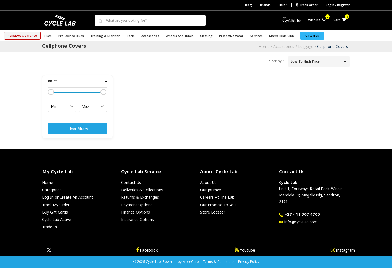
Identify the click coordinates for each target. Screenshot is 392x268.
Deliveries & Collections (142, 189)
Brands (265, 5)
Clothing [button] (206, 36)
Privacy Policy (248, 262)
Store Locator (212, 212)
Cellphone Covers (332, 46)
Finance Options (135, 212)
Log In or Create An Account (67, 197)
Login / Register (338, 5)
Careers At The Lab (217, 197)
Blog (248, 5)
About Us (208, 182)
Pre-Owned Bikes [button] (71, 36)
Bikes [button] (48, 36)
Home (264, 46)
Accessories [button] (150, 36)
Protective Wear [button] (231, 36)
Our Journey (210, 189)
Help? (283, 5)
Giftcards (312, 36)
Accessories (283, 46)
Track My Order (55, 204)
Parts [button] (131, 36)
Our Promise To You (218, 204)
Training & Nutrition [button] (105, 36)
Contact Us (131, 182)
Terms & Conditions (218, 262)
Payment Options (136, 204)
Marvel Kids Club (281, 36)
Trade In (49, 226)
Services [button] (256, 36)
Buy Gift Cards (55, 212)
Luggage (305, 46)
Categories (52, 189)
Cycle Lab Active (56, 219)
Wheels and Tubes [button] (180, 36)
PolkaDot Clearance (22, 36)
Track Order (306, 5)
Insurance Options (137, 219)
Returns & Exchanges (140, 197)
